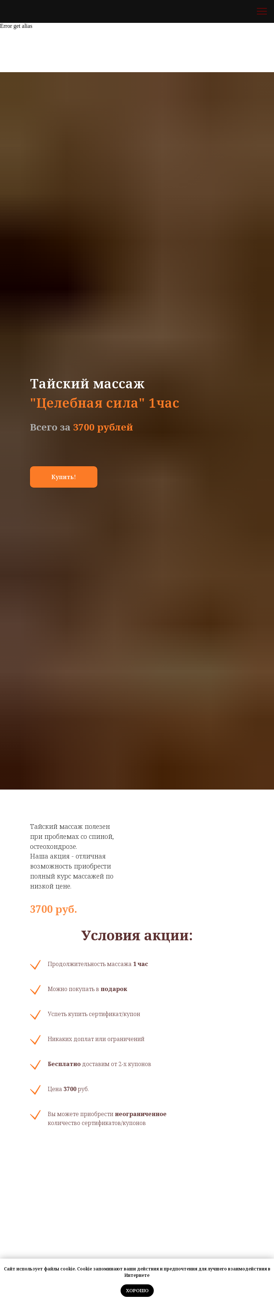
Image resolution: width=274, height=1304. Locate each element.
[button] (63, 477)
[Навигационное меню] (262, 11)
